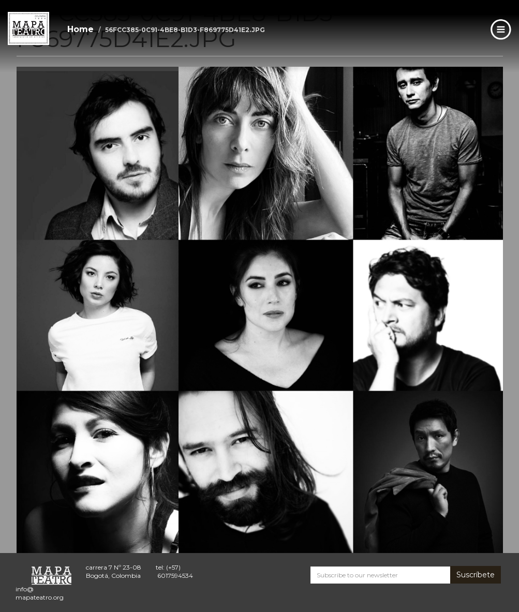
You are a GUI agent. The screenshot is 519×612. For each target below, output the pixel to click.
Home (80, 29)
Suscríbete (475, 574)
